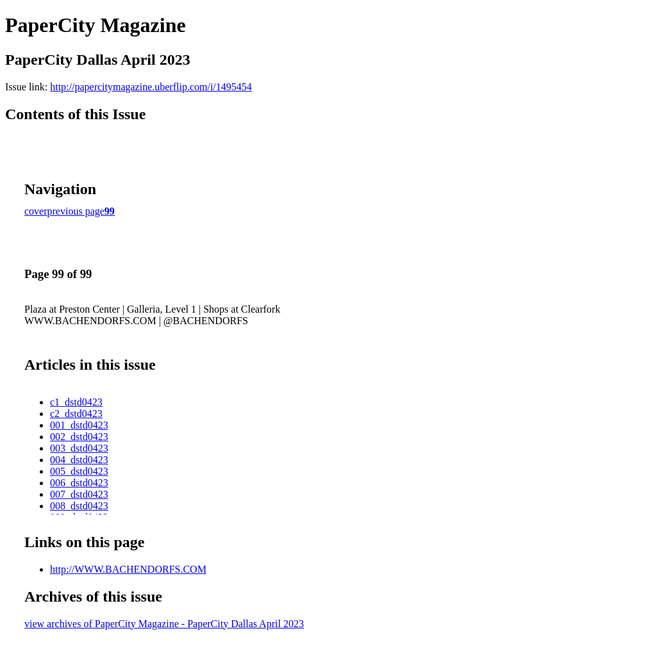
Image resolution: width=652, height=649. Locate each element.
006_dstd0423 (79, 482)
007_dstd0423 (79, 494)
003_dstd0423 (79, 448)
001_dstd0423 (79, 425)
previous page (75, 211)
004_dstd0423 (79, 459)
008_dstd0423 (79, 505)
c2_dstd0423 (76, 413)
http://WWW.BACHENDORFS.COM (128, 569)
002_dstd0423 (79, 436)
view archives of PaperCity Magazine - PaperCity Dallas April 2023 (164, 623)
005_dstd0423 (79, 471)
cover (35, 211)
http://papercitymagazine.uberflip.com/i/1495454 (151, 86)
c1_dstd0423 (76, 402)
